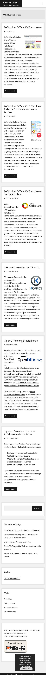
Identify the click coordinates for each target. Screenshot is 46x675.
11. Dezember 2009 (12, 271)
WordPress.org (10, 612)
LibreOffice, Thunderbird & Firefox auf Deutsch (22, 530)
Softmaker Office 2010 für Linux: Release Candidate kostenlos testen (23, 109)
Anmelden (8, 599)
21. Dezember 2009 (12, 198)
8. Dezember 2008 (11, 344)
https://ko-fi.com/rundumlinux (15, 636)
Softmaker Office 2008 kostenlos (23, 27)
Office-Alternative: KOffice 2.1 (22, 267)
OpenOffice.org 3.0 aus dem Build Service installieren (20, 433)
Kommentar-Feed (10, 607)
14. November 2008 (12, 438)
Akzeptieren (26, 669)
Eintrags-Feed (9, 603)
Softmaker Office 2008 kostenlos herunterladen (23, 193)
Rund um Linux (10, 2)
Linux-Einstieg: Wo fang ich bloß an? (18, 542)
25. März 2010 (10, 116)
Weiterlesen (11, 91)
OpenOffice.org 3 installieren (21, 340)
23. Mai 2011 (10, 31)
